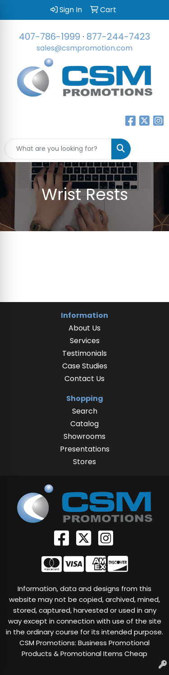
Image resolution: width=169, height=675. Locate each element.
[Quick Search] (58, 149)
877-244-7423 (118, 36)
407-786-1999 (49, 36)
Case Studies (84, 366)
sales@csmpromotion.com (84, 48)
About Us (84, 328)
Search (84, 411)
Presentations (85, 449)
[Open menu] (151, 149)
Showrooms (84, 436)
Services (85, 340)
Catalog (84, 424)
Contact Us (84, 378)
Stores (84, 461)
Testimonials (84, 353)
